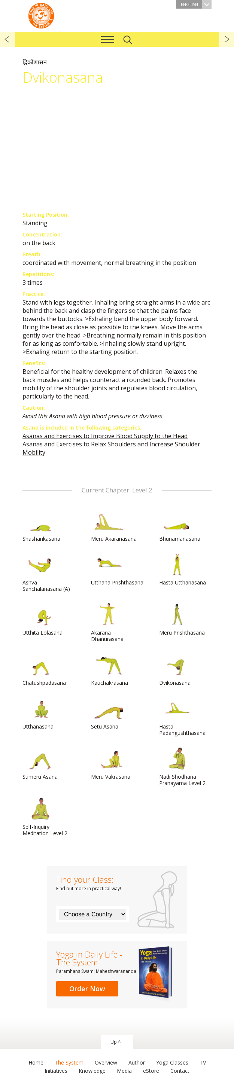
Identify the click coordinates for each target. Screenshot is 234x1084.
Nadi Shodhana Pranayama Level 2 (182, 767)
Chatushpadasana (44, 669)
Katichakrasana (109, 669)
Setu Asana (109, 713)
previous (7, 39)
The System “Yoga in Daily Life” (41, 15)
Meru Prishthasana (182, 619)
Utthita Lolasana (42, 619)
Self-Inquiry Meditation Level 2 (44, 817)
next (226, 39)
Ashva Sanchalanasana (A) (46, 572)
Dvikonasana (177, 669)
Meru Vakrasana (110, 763)
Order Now (87, 988)
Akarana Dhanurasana (109, 622)
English (196, 4)
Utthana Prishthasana (117, 569)
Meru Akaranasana (114, 525)
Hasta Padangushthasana (182, 716)
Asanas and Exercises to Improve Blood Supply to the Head (105, 436)
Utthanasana (40, 713)
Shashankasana (41, 525)
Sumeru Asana (40, 763)
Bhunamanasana (179, 525)
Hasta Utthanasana (182, 569)
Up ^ (115, 1041)
